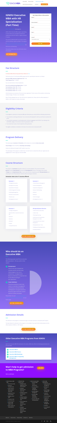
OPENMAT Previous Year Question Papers (23, 394)
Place (32, 32)
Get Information (11, 54)
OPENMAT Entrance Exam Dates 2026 (23, 389)
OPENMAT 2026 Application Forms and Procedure (23, 385)
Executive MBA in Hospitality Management (35, 388)
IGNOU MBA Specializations (27, 4)
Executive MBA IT (13, 349)
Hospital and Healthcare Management (46, 399)
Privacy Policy (19, 417)
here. (29, 73)
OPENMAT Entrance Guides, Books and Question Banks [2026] (23, 410)
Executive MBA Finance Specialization (35, 384)
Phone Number (34, 22)
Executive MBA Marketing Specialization (35, 396)
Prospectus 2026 (11, 399)
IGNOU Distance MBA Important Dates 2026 (11, 390)
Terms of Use (13, 417)
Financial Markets (47, 396)
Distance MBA (30, 1)
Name (32, 17)
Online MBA (25, 1)
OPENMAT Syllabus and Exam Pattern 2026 (23, 398)
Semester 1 (11, 181)
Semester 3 (11, 208)
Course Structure (11, 400)
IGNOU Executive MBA (39, 1)
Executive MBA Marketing (15, 354)
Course (33, 37)
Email (32, 27)
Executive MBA (11, 29)
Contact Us (25, 417)
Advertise (31, 417)
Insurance (46, 405)
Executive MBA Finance (15, 352)
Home (7, 29)
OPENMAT (36, 4)
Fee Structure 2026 (11, 383)
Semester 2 (35, 181)
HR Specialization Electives (39, 208)
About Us (7, 417)
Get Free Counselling (28, 236)
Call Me (41, 368)
